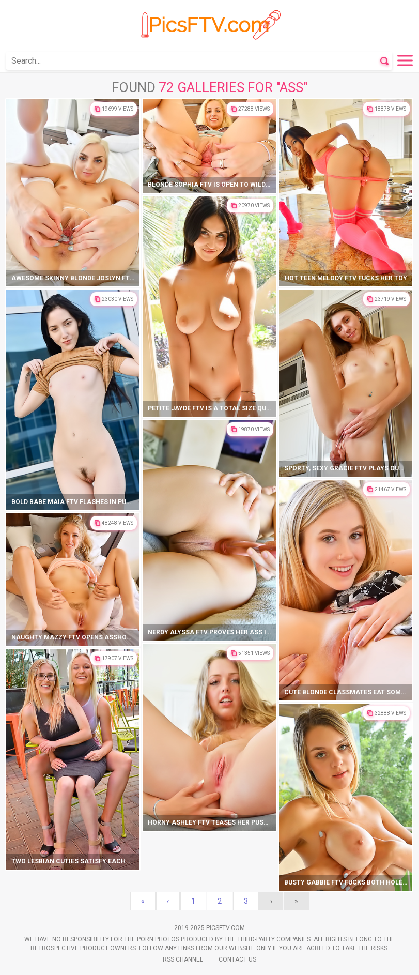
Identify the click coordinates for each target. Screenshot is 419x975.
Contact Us (237, 959)
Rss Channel (183, 959)
